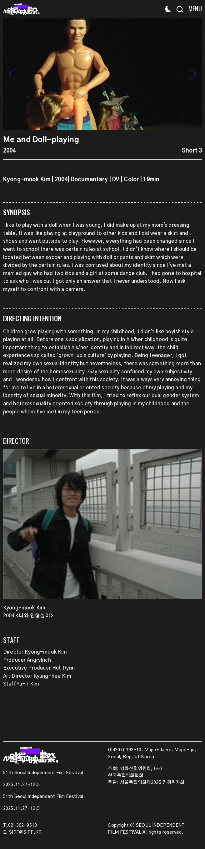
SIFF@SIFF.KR (25, 832)
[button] (193, 74)
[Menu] (193, 8)
